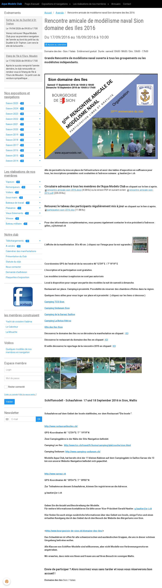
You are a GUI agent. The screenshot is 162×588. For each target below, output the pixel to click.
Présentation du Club (16, 256)
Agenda (60, 12)
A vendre (13, 246)
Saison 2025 (15, 103)
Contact (127, 4)
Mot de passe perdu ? (28, 394)
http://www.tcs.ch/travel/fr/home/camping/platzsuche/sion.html (97, 445)
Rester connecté (14, 386)
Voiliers (12, 192)
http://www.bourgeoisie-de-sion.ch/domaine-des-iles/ (74, 531)
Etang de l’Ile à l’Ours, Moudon (21, 56)
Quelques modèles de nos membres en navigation (19, 351)
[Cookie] (6, 581)
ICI (126, 333)
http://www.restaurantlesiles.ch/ (61, 426)
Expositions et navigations (55, 4)
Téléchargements (17, 241)
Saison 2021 (15, 124)
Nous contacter (13, 267)
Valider (9, 401)
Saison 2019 (15, 134)
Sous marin (14, 197)
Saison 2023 (15, 113)
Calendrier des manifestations (21, 251)
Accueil (48, 12)
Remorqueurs (15, 187)
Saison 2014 (15, 161)
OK (38, 419)
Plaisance (13, 208)
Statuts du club (13, 261)
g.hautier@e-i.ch (143, 508)
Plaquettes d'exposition (17, 277)
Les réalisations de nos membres (89, 4)
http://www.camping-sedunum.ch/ (82, 451)
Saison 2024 (15, 108)
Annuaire (116, 4)
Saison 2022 (15, 119)
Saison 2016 (15, 150)
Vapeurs (13, 182)
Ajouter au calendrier (55, 45)
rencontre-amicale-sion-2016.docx (64, 190)
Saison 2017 (15, 145)
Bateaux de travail (17, 202)
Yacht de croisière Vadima (19, 321)
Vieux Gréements (17, 213)
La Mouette (11, 332)
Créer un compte (11, 394)
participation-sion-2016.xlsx (61, 210)
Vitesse (12, 218)
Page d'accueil (32, 4)
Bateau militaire (16, 223)
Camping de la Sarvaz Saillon (59, 314)
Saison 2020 (15, 129)
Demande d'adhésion (16, 272)
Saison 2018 (15, 140)
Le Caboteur (12, 327)
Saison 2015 (15, 155)
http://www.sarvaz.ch (55, 474)
